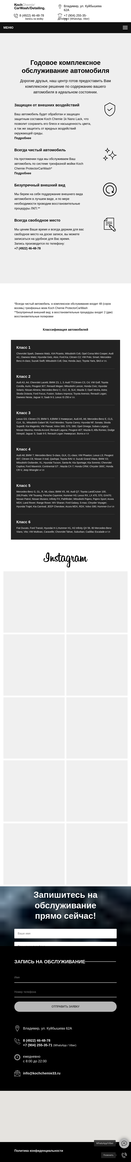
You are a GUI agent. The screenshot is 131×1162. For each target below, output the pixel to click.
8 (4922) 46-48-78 (31, 15)
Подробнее (22, 138)
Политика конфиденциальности (38, 1150)
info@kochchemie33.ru (42, 1073)
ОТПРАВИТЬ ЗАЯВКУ (65, 1006)
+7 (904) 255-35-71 (37, 1045)
